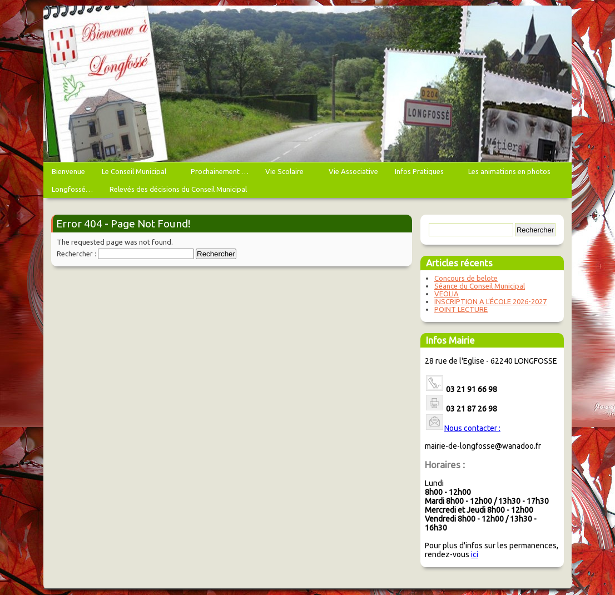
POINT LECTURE (461, 309)
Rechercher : (76, 253)
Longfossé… (72, 189)
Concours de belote (466, 278)
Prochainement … (220, 171)
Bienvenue (68, 171)
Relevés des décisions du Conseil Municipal (178, 189)
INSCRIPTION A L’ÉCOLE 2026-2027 (490, 301)
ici (474, 554)
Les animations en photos (511, 173)
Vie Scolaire (286, 173)
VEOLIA (446, 294)
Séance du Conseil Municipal (479, 286)
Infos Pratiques (420, 173)
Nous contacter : (472, 428)
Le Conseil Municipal (135, 173)
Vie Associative (353, 171)
